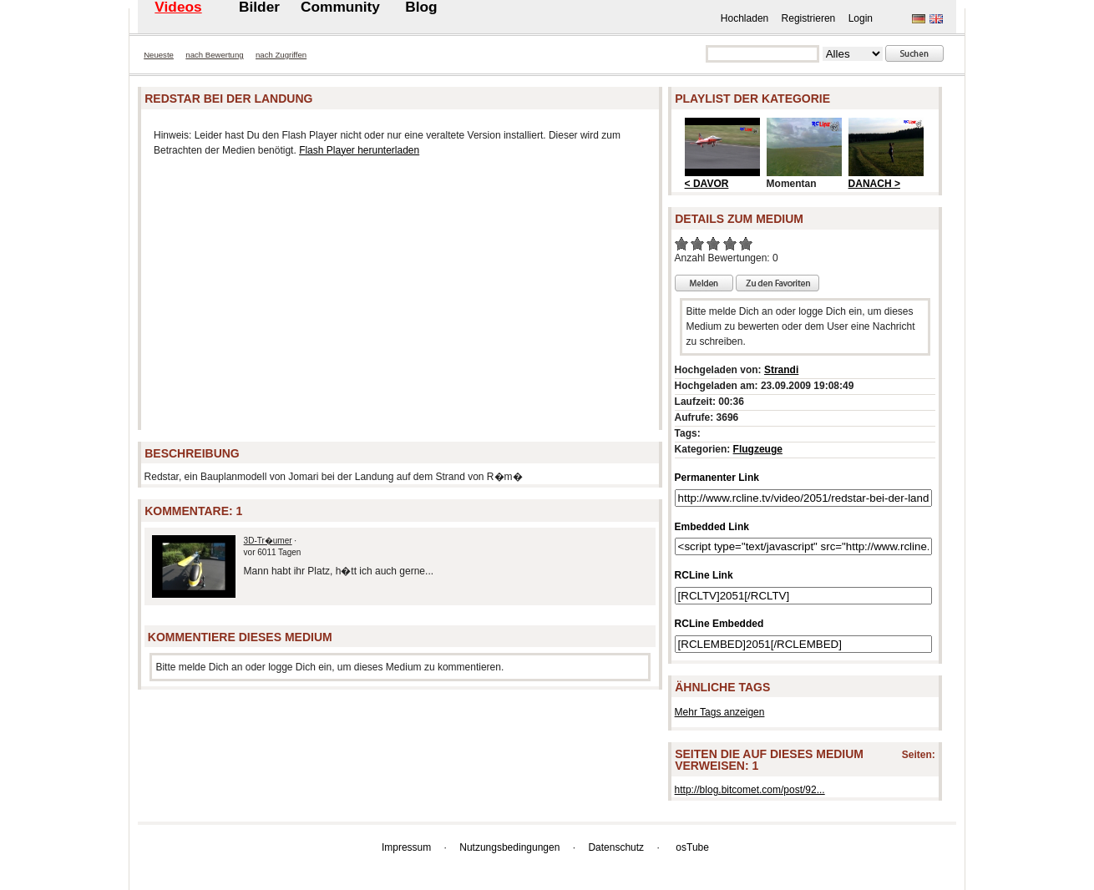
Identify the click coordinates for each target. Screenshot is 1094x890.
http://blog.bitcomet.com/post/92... (750, 790)
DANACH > (874, 184)
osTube (692, 847)
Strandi (781, 370)
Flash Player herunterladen (359, 150)
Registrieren (809, 18)
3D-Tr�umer (268, 540)
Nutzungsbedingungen (509, 847)
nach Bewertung (214, 54)
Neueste (159, 54)
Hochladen (744, 18)
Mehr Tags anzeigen (720, 712)
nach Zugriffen (281, 54)
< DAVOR (707, 184)
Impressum (406, 847)
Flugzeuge (758, 449)
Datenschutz (616, 847)
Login (860, 18)
